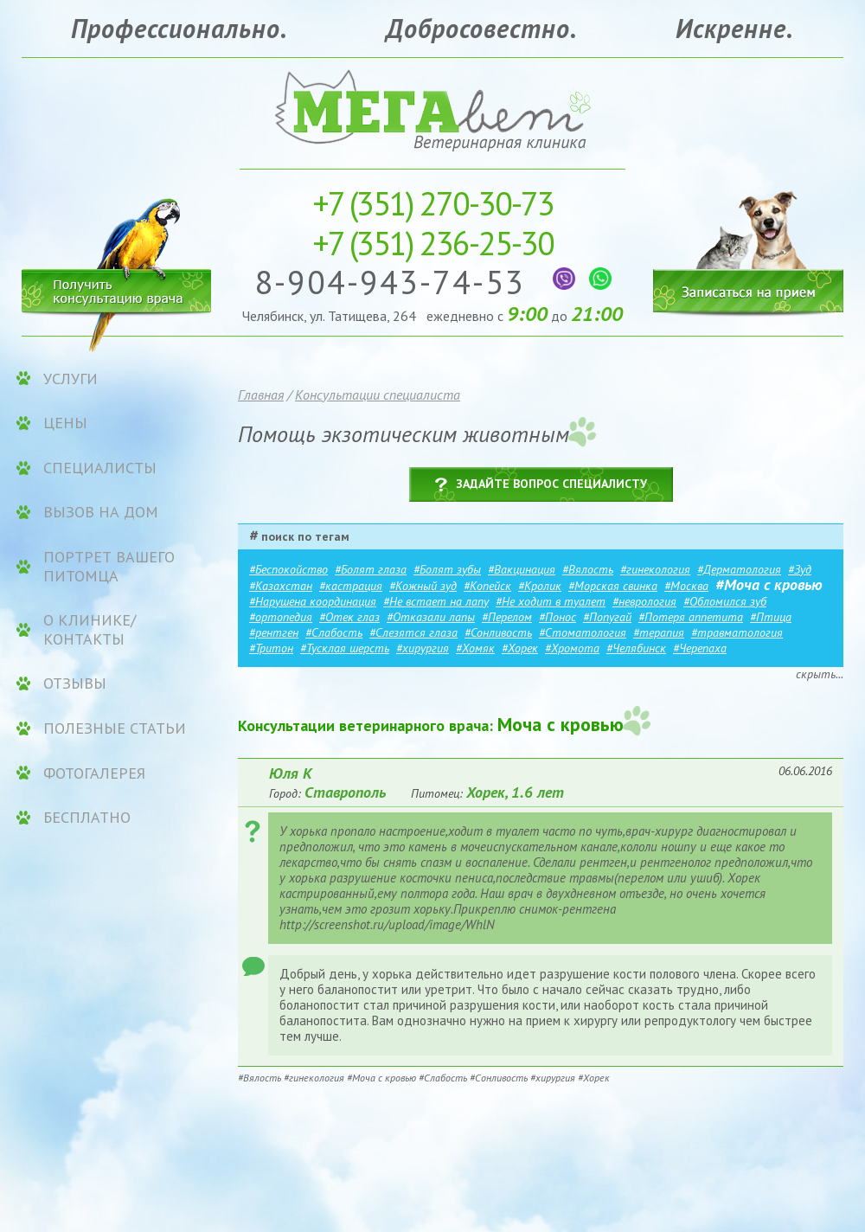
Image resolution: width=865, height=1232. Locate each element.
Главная (261, 394)
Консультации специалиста (377, 394)
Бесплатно (87, 817)
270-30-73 (433, 203)
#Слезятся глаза (413, 632)
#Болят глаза (371, 569)
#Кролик (539, 586)
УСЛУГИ (70, 378)
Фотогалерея (94, 773)
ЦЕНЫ (65, 423)
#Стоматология (582, 632)
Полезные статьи (114, 728)
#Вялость (587, 569)
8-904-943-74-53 (394, 281)
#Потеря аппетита (690, 617)
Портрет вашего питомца (109, 566)
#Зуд (799, 569)
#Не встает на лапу (436, 601)
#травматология (737, 632)
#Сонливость (498, 632)
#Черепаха (700, 648)
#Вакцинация (521, 569)
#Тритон (271, 648)
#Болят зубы (447, 569)
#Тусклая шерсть (344, 648)
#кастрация (350, 586)
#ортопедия (280, 617)
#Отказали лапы (431, 617)
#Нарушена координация (312, 601)
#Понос (557, 617)
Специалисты (100, 468)
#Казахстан (280, 586)
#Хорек (520, 648)
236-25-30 (433, 242)
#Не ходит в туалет (551, 601)
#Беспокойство (288, 569)
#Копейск (487, 586)
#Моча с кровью (769, 584)
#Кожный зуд (423, 586)
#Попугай (607, 617)
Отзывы (74, 683)
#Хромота (572, 648)
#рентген (273, 632)
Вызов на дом (100, 512)
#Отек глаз (349, 617)
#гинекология (655, 569)
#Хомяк (475, 648)
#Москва (686, 586)
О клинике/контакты (89, 629)
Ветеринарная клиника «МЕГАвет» (432, 108)
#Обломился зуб (724, 601)
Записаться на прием (748, 240)
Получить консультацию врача (117, 288)
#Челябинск (636, 648)
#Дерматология (739, 569)
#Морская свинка (612, 586)
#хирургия (422, 648)
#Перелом (507, 617)
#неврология (644, 601)
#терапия (658, 632)
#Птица (770, 617)
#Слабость (333, 632)
